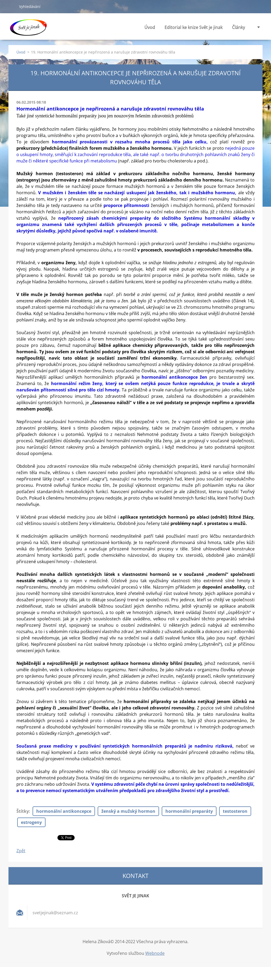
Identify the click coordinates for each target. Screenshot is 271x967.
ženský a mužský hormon (128, 811)
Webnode (155, 953)
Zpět (20, 851)
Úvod (149, 27)
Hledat (11, 6)
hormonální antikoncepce (63, 811)
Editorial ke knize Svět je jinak (193, 28)
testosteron (235, 811)
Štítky (22, 811)
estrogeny (31, 822)
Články (238, 28)
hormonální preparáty (189, 811)
